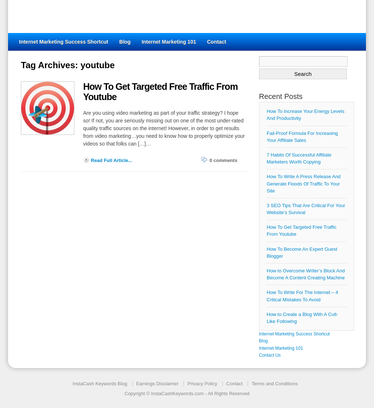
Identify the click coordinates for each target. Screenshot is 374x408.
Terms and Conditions (275, 383)
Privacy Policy (202, 383)
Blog (125, 42)
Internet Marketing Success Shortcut (63, 42)
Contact (216, 42)
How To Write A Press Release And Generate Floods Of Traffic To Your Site (304, 183)
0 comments (223, 160)
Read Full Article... (111, 160)
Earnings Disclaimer (157, 383)
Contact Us (270, 355)
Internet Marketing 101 (169, 42)
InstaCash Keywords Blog (100, 383)
